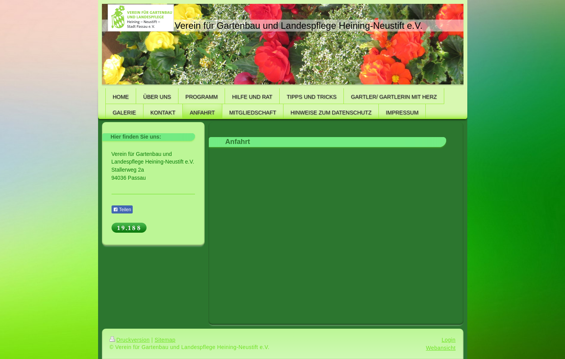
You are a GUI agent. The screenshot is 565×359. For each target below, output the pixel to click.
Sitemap (165, 340)
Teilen (122, 209)
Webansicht (440, 348)
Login (448, 340)
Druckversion (130, 340)
